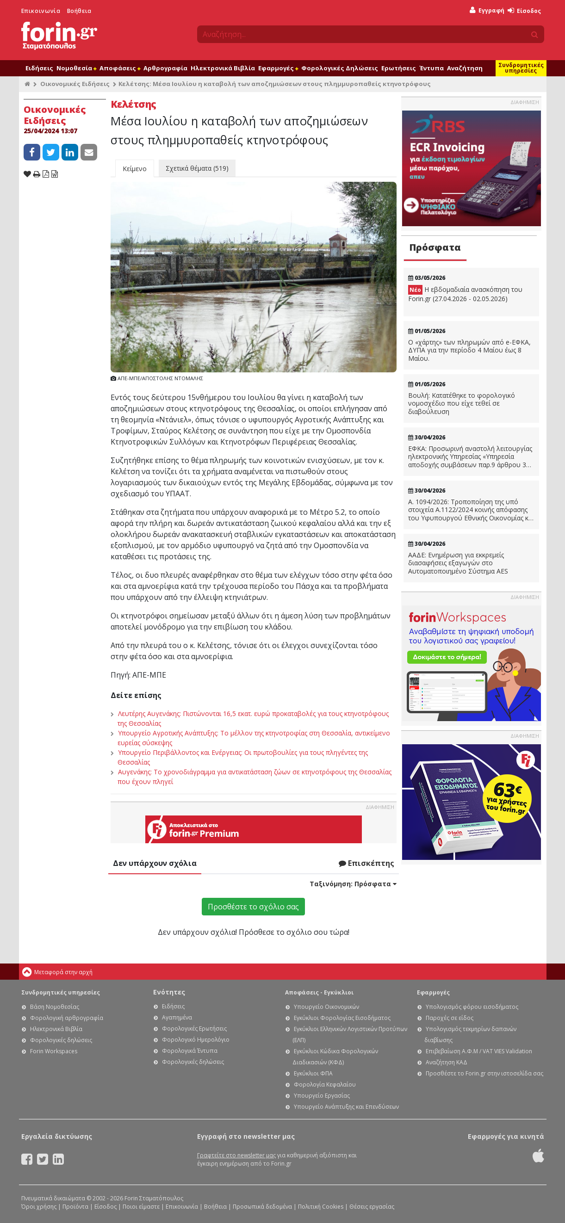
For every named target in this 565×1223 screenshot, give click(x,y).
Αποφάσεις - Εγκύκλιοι (319, 992)
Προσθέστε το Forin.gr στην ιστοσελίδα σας (484, 1073)
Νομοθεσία (76, 68)
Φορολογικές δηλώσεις (61, 1040)
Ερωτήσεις (398, 68)
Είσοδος (524, 11)
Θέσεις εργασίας (371, 1207)
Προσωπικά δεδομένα (262, 1207)
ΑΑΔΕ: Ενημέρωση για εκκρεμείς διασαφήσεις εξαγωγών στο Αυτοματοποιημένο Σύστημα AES (458, 563)
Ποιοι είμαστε (141, 1207)
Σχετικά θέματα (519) (197, 168)
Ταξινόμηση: (353, 883)
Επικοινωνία (41, 11)
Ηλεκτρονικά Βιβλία (223, 68)
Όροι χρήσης (38, 1207)
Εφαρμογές (278, 68)
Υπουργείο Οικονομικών (326, 1007)
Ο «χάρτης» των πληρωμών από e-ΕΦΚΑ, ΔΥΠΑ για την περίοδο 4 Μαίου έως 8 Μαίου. (469, 350)
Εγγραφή (487, 10)
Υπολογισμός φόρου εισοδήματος (472, 1007)
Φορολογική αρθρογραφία (66, 1018)
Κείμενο (135, 168)
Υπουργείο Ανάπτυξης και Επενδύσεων (346, 1107)
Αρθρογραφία (165, 68)
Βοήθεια (79, 11)
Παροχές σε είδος (449, 1018)
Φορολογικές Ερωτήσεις (194, 1028)
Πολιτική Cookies (320, 1207)
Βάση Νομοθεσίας (54, 1007)
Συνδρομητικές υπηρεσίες (521, 67)
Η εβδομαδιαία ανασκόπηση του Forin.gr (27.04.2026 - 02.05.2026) (465, 294)
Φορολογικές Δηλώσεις (339, 68)
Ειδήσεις (39, 68)
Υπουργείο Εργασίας (322, 1095)
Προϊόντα (75, 1207)
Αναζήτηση (465, 68)
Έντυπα (431, 68)
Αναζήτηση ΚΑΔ (446, 1062)
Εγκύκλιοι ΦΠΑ (313, 1073)
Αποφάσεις (119, 68)
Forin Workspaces (53, 1051)
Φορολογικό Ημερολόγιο (196, 1040)
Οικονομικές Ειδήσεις (75, 84)
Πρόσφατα (435, 247)
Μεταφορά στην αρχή (63, 972)
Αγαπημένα (177, 1017)
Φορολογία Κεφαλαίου (325, 1084)
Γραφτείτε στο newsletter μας (236, 1155)
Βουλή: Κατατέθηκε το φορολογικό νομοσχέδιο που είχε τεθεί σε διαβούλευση (461, 403)
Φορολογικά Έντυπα (189, 1051)
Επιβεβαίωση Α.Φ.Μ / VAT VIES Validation (479, 1051)
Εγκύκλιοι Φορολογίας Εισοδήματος (342, 1018)
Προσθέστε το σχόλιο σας (253, 907)
